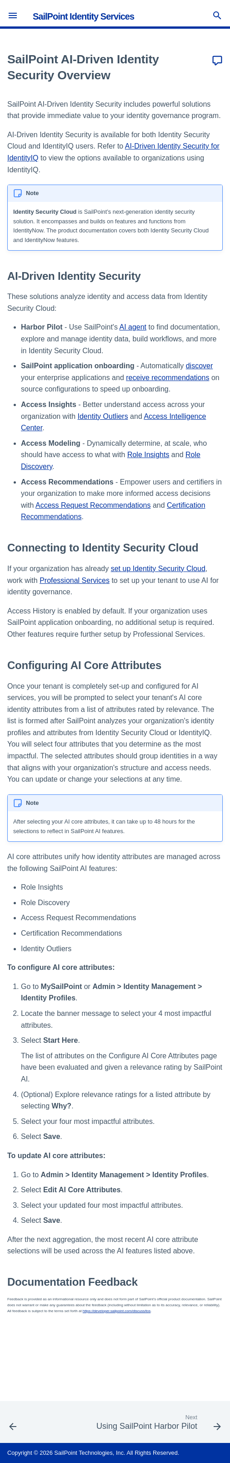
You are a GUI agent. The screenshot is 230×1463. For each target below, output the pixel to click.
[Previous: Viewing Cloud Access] (13, 1424)
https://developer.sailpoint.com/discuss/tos (116, 1311)
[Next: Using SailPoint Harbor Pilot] (157, 1424)
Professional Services (75, 580)
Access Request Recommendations (92, 505)
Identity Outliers (103, 416)
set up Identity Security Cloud (158, 568)
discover (199, 366)
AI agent (132, 327)
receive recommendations (167, 377)
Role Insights (148, 454)
